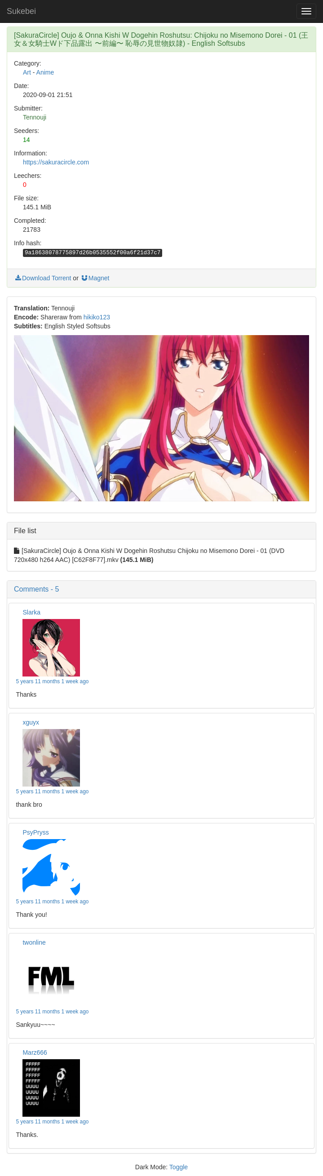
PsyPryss (35, 832)
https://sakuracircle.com (56, 162)
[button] (161, 589)
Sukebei (21, 11)
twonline (33, 942)
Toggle (178, 1167)
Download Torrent (42, 278)
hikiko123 (97, 317)
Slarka (31, 612)
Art (27, 72)
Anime (45, 72)
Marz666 (34, 1052)
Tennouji (34, 117)
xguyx (30, 722)
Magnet (95, 278)
